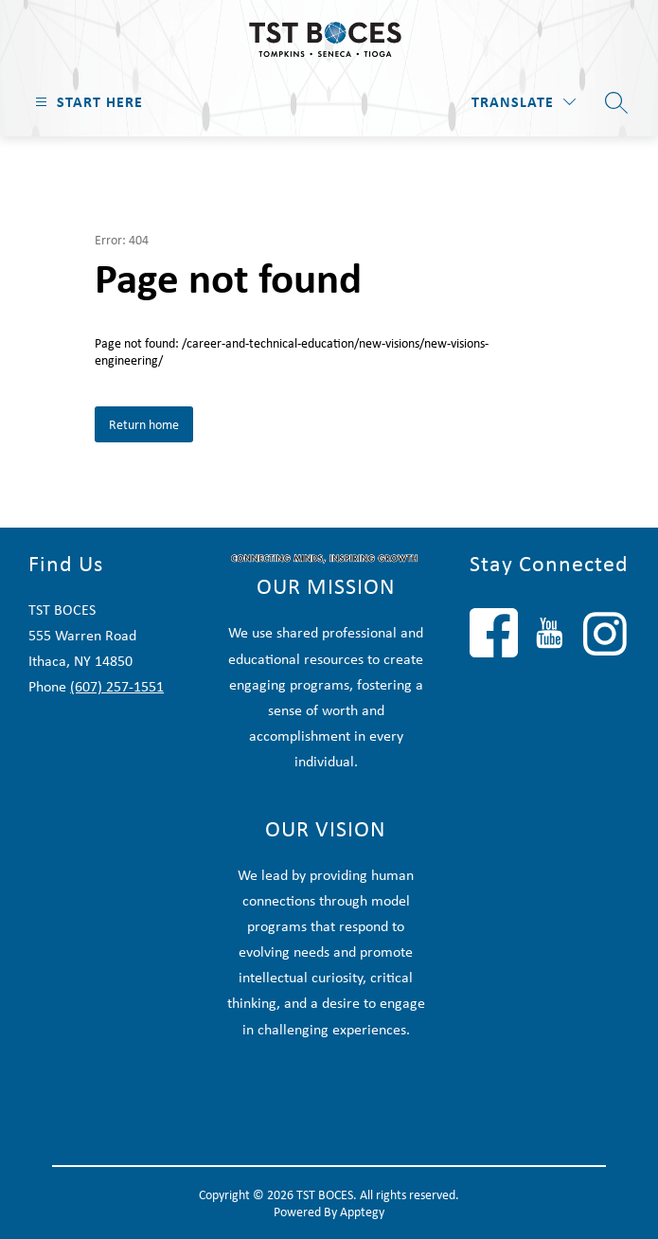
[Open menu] (86, 102)
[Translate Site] (523, 102)
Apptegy (362, 1211)
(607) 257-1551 (117, 686)
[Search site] (616, 102)
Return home (144, 424)
